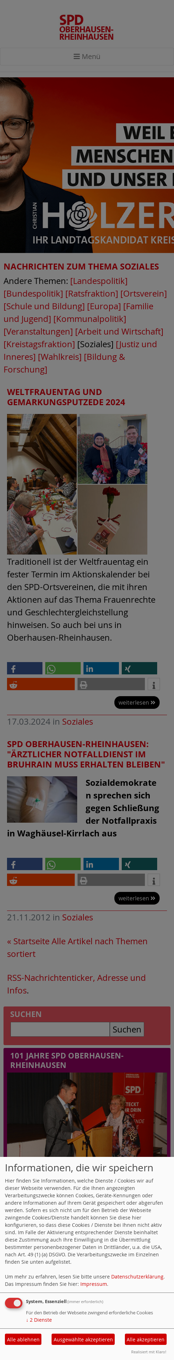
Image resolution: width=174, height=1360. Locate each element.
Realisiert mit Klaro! (148, 1351)
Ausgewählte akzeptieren (83, 1339)
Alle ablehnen (23, 1339)
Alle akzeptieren (146, 1339)
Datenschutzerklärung (137, 1276)
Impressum (93, 1284)
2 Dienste (39, 1319)
